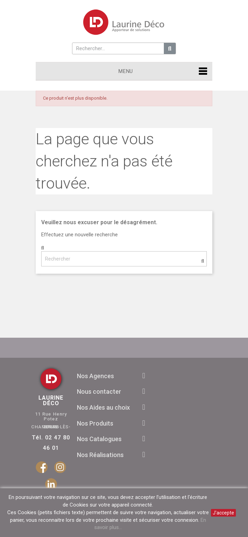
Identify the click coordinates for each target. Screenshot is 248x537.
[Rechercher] (124, 258)
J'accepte (223, 513)
